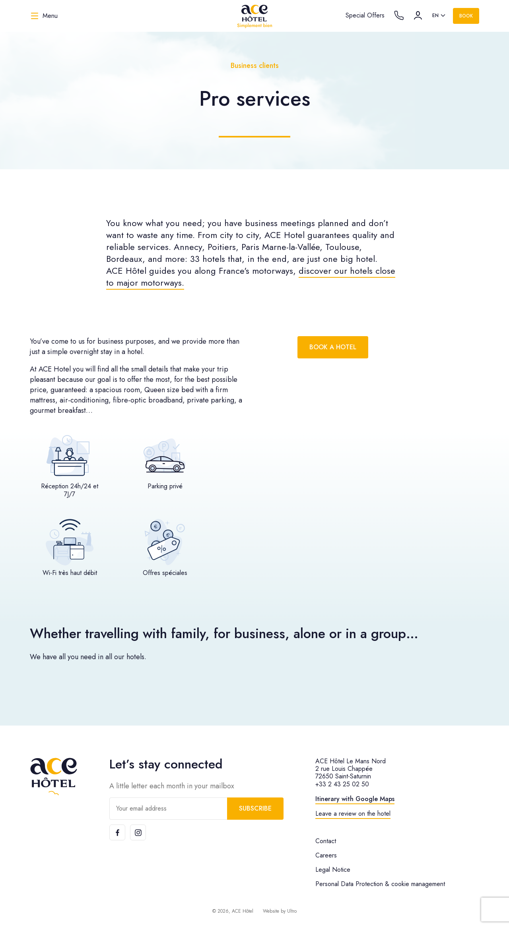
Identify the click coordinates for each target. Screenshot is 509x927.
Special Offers (365, 15)
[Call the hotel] (399, 15)
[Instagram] (138, 832)
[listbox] (439, 15)
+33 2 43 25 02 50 (342, 784)
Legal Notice (332, 869)
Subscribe (255, 808)
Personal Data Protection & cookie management (380, 883)
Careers (326, 855)
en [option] (435, 15)
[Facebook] (117, 832)
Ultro (292, 911)
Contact (325, 841)
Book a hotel (332, 347)
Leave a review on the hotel (352, 813)
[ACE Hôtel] (254, 16)
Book (466, 15)
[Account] (418, 15)
